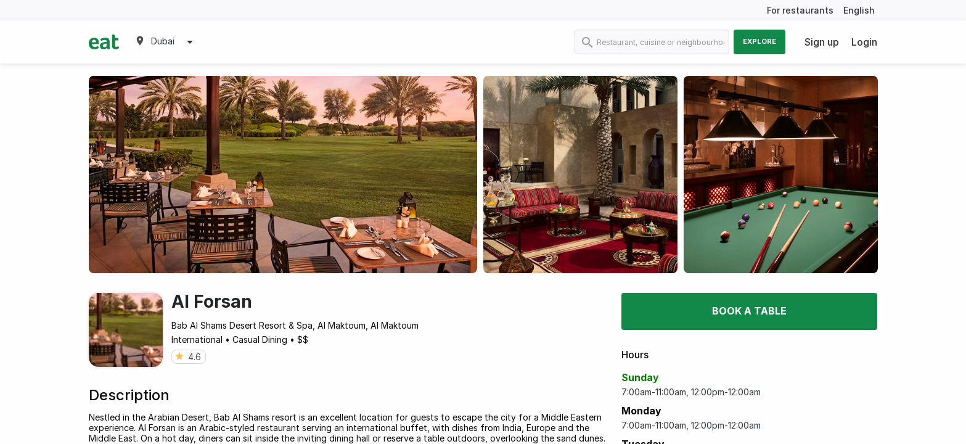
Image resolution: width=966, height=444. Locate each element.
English (859, 10)
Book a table (749, 311)
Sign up (821, 42)
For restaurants (800, 10)
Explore (759, 41)
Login (864, 42)
